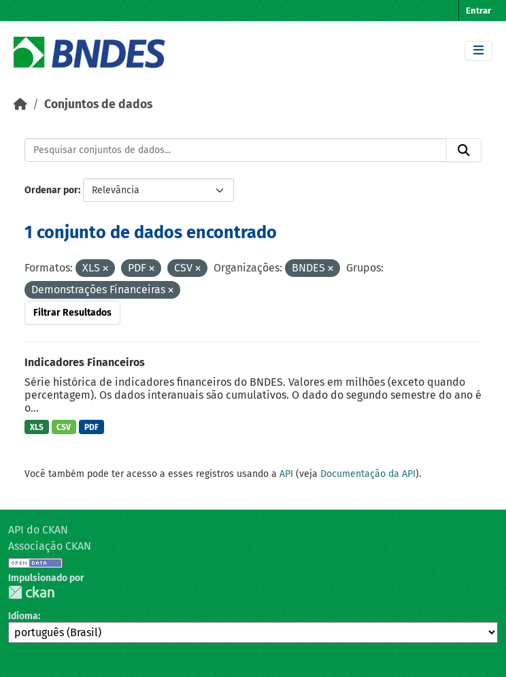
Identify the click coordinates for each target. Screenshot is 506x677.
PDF (91, 427)
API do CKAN (38, 529)
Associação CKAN (49, 546)
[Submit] (464, 150)
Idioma (23, 616)
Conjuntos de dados (98, 104)
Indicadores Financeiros (84, 362)
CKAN (31, 592)
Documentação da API (368, 474)
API (286, 474)
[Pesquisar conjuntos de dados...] (235, 150)
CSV (63, 427)
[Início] (20, 104)
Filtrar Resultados (72, 312)
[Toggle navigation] (478, 51)
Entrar (478, 10)
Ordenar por (51, 190)
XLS (37, 427)
